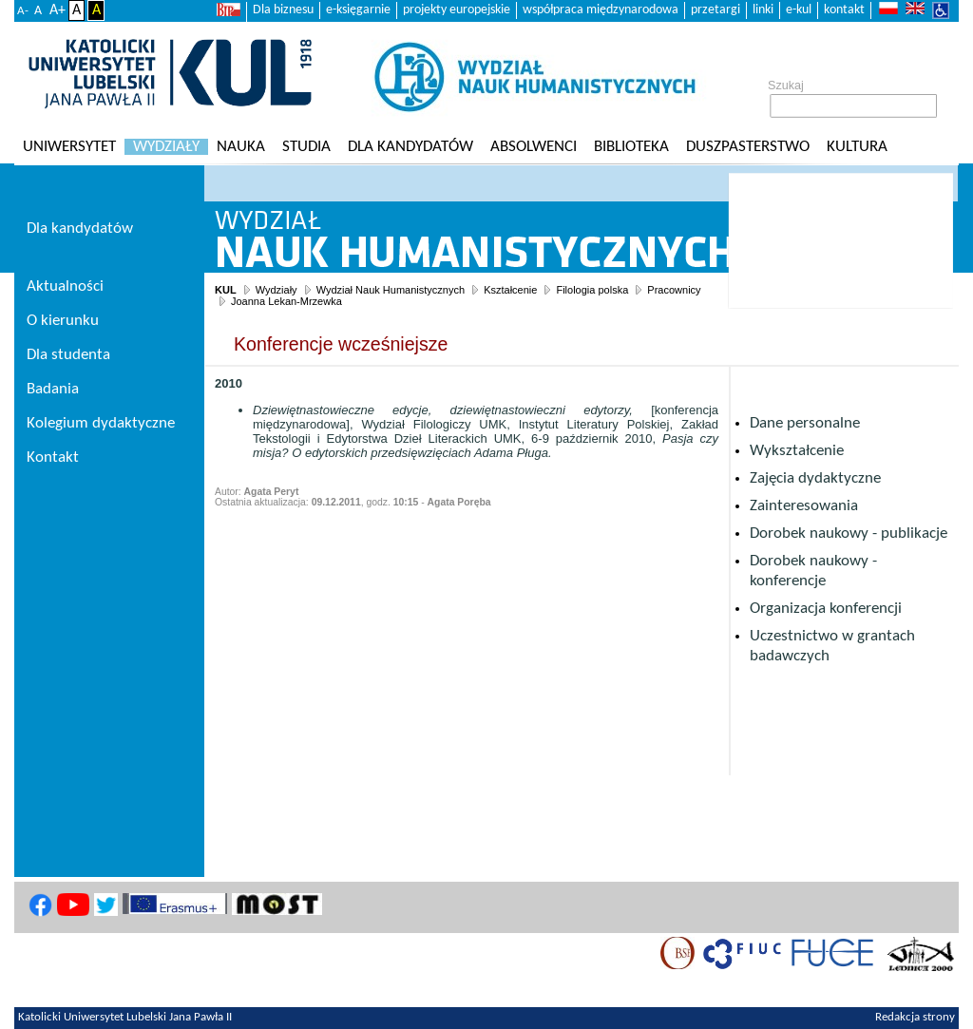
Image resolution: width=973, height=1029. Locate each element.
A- (23, 11)
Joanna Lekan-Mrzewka (286, 301)
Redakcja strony (915, 1017)
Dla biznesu (283, 10)
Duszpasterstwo (748, 147)
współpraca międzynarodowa (600, 10)
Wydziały (166, 147)
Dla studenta (68, 355)
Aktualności (65, 286)
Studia (306, 147)
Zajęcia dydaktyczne (815, 478)
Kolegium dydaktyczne (101, 423)
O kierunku (63, 321)
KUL (226, 289)
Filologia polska (592, 289)
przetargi (715, 10)
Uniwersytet (69, 147)
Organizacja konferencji (826, 608)
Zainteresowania (804, 506)
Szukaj (786, 85)
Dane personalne (805, 423)
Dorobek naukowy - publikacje (848, 533)
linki (763, 10)
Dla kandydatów (410, 147)
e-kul (798, 10)
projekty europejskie (456, 10)
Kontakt (53, 457)
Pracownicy (673, 289)
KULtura (857, 147)
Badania (53, 389)
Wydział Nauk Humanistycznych (390, 289)
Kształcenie (510, 289)
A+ (57, 10)
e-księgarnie (358, 10)
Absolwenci (533, 147)
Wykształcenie (797, 451)
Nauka (241, 147)
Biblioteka (631, 147)
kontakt (844, 10)
